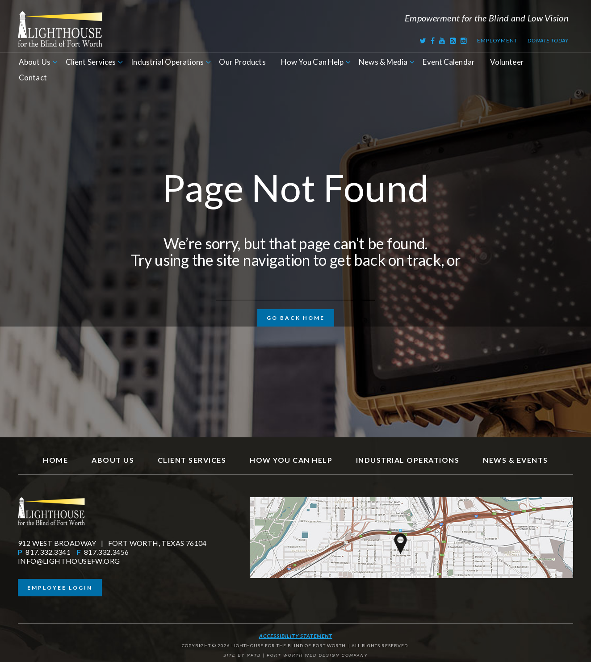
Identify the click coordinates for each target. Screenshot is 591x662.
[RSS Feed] (453, 40)
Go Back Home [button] (296, 317)
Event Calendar (448, 62)
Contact (33, 77)
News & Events (515, 460)
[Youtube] (442, 40)
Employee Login (59, 587)
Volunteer (507, 62)
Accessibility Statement (295, 636)
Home (55, 460)
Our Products (242, 62)
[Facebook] (433, 40)
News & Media (383, 62)
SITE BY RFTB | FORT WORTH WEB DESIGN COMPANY (295, 655)
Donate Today (548, 40)
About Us (34, 62)
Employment (497, 40)
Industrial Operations (167, 62)
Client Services (91, 62)
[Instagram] (464, 40)
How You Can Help (312, 62)
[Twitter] (423, 40)
